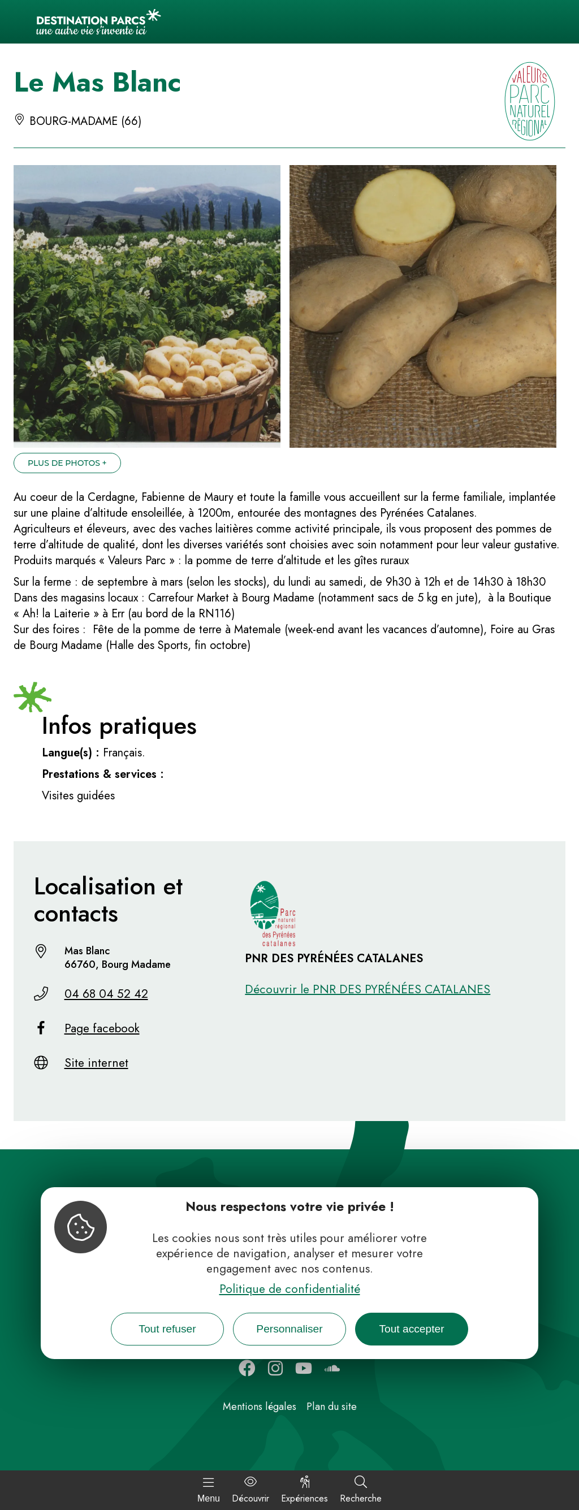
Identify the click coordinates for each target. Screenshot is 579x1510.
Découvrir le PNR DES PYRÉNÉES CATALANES (367, 989)
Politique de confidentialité (289, 1288)
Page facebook (102, 1028)
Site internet (96, 1062)
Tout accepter (411, 1329)
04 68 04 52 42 (106, 993)
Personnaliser (289, 1329)
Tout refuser (167, 1329)
